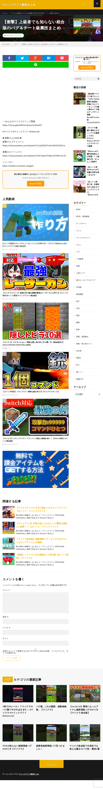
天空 (78, 309)
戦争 (78, 330)
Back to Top (52, 773)
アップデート (81, 226)
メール (6, 630)
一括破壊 (80, 261)
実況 (78, 316)
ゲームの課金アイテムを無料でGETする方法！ (32, 13)
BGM (78, 212)
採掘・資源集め (82, 337)
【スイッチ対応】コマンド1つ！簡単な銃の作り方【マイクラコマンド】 (31, 394)
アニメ (79, 233)
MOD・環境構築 (83, 219)
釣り (78, 365)
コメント (6, 593)
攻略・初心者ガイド (84, 344)
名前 (6, 619)
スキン (79, 247)
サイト (5, 641)
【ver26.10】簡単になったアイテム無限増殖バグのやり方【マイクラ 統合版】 (84, 713)
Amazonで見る (36, 186)
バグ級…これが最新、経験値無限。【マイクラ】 (50, 711)
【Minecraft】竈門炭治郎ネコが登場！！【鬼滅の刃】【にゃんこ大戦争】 (93, 159)
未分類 (79, 351)
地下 (78, 302)
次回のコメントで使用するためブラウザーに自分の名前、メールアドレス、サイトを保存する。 (35, 655)
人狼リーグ (81, 275)
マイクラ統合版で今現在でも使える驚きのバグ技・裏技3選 (84, 754)
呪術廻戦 (80, 296)
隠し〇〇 (8, 351)
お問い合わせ (61, 13)
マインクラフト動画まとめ (30, 783)
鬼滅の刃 (80, 379)
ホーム (5, 13)
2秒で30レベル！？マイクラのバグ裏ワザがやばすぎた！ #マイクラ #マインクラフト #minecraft (17, 715)
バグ (19, 38)
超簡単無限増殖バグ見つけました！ (51, 752)
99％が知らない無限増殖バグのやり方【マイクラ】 (18, 752)
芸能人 (79, 358)
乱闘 (78, 268)
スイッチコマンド (11, 252)
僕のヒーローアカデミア (86, 282)
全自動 (79, 289)
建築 (78, 323)
